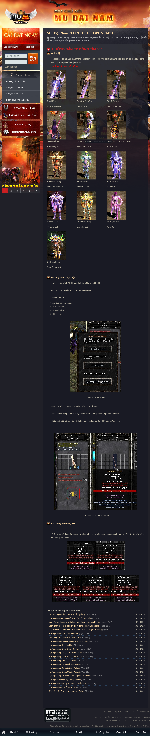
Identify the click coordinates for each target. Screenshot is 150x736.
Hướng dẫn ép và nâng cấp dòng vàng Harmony (70, 676)
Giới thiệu (107, 711)
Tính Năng (31, 732)
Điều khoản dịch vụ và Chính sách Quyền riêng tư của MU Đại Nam (122, 726)
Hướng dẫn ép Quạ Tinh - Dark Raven (65, 656)
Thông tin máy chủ (21, 132)
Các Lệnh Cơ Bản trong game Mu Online (66, 691)
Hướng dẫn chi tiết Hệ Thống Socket (65, 679)
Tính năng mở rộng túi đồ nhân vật (64, 637)
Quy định (121, 732)
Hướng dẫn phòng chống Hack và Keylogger (69, 641)
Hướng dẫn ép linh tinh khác (61, 645)
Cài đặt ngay (21, 36)
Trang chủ (48, 37)
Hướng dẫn (102, 732)
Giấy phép (117, 711)
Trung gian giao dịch (21, 115)
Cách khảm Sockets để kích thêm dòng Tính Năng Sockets (75, 626)
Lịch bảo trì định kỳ (21, 124)
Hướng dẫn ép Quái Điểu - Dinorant (64, 649)
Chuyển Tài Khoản (15, 87)
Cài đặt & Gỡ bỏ (131, 711)
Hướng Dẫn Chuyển (16, 81)
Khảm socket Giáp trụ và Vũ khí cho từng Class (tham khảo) (75, 630)
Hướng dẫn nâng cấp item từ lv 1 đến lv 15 (67, 683)
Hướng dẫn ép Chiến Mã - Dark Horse (65, 653)
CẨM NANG (21, 73)
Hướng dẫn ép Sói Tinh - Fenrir (62, 660)
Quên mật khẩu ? (12, 67)
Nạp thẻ (30, 47)
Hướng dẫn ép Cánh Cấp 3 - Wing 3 (65, 664)
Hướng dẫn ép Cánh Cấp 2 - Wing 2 (65, 668)
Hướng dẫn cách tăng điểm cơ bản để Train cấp (70, 618)
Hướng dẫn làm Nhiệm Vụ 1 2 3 (63, 687)
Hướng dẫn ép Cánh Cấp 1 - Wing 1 (65, 672)
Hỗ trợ (21, 108)
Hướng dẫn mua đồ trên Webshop (64, 633)
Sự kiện (79, 732)
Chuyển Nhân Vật (14, 93)
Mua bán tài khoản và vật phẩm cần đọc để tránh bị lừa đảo (75, 622)
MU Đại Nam (22, 14)
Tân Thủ (14, 732)
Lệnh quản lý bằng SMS (17, 100)
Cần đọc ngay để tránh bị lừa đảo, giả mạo (67, 614)
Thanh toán (145, 711)
